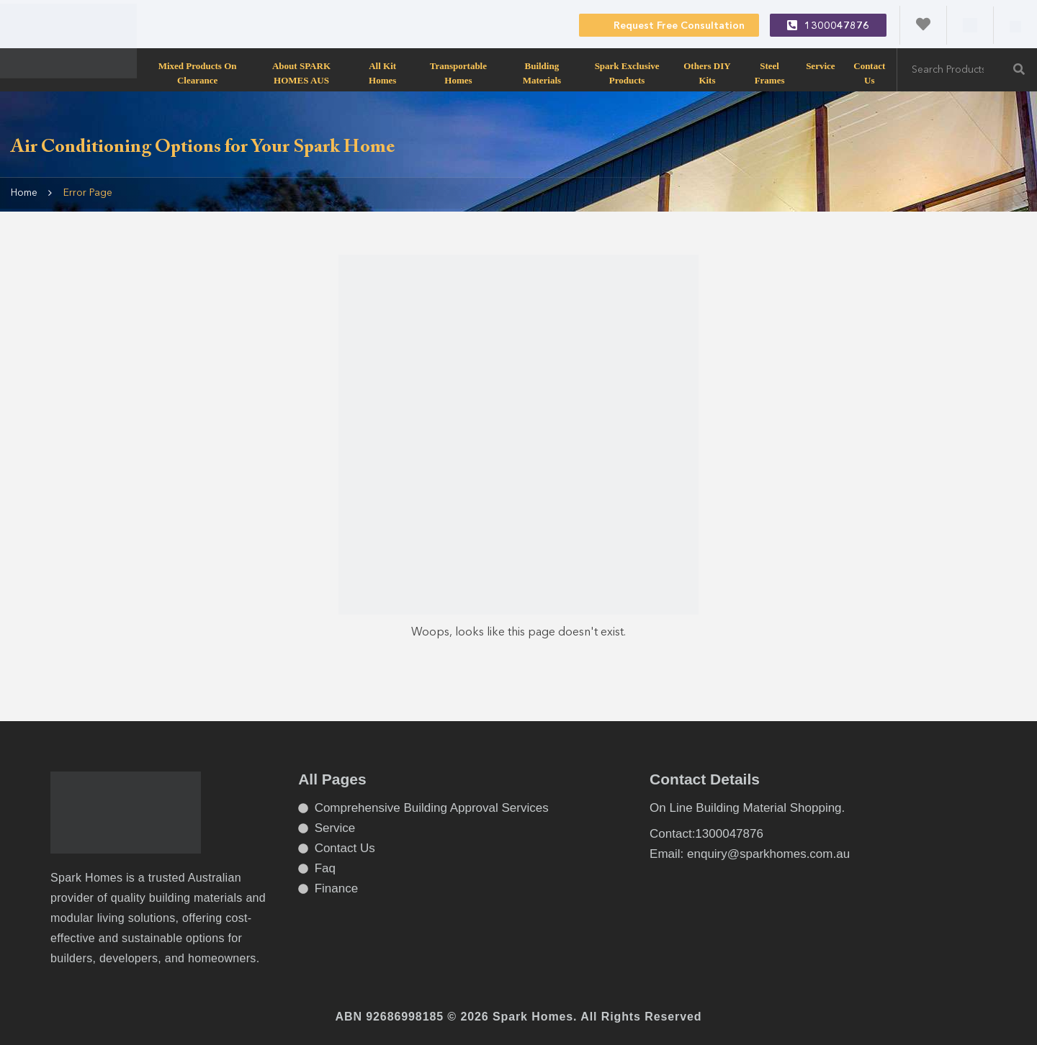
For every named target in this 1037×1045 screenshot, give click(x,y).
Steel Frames (770, 72)
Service (820, 65)
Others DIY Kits (706, 72)
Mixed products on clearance (197, 72)
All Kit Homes (382, 72)
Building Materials (542, 72)
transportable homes (458, 72)
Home (24, 193)
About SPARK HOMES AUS (301, 72)
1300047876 (828, 25)
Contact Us (869, 72)
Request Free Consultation (669, 24)
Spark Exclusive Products (627, 72)
